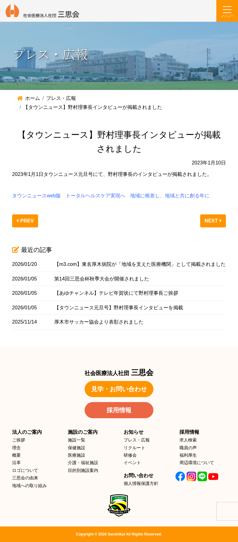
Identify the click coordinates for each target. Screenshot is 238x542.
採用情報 (119, 410)
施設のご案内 (83, 432)
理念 (16, 447)
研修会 (130, 455)
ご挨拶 (18, 439)
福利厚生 (188, 455)
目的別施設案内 (83, 470)
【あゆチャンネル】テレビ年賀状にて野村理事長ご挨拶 (116, 293)
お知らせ (133, 432)
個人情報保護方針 (141, 483)
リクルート (134, 447)
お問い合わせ (138, 475)
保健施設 (76, 447)
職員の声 (188, 447)
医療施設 (76, 455)
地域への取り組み (29, 485)
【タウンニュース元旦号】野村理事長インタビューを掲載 (118, 307)
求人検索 (188, 439)
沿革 (16, 462)
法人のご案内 (27, 432)
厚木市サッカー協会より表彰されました (98, 322)
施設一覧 (76, 439)
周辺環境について (196, 462)
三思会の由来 (25, 477)
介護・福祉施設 (83, 462)
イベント (132, 462)
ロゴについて (25, 470)
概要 (16, 455)
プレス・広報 (137, 439)
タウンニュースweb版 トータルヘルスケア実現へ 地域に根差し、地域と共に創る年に (110, 195)
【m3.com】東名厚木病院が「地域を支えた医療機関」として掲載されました (140, 264)
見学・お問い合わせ (119, 389)
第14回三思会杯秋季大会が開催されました (101, 278)
